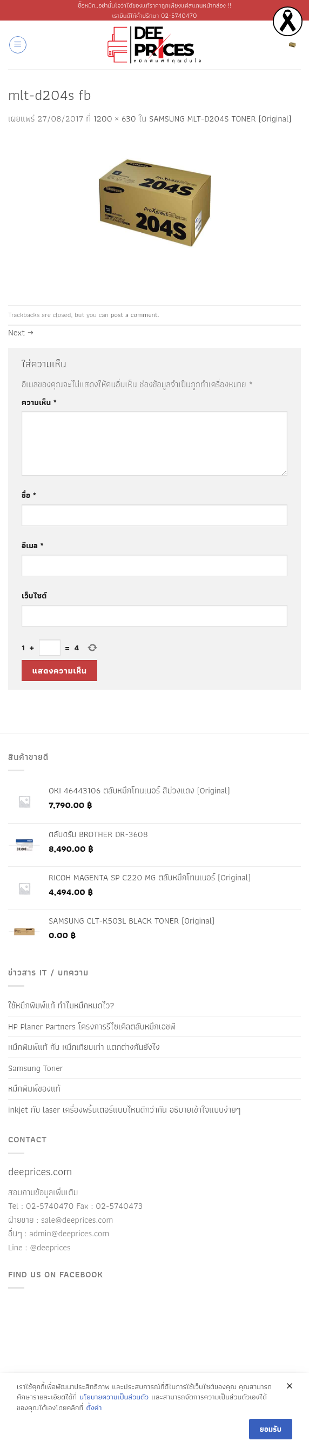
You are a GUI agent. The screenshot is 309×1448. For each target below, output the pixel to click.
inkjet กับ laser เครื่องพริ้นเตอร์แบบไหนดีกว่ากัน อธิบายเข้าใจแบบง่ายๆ (124, 1109)
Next (20, 332)
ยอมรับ (270, 1429)
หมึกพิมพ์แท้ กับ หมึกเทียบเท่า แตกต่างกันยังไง (84, 1047)
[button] (17, 44)
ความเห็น (39, 402)
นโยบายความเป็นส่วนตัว (114, 1397)
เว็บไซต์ (34, 595)
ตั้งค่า (94, 1408)
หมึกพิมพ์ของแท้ (34, 1088)
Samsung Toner (35, 1068)
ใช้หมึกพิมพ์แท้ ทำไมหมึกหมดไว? (61, 1005)
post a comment (134, 314)
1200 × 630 (114, 118)
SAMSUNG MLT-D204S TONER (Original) (220, 118)
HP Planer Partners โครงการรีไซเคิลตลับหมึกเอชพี (92, 1026)
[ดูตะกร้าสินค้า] (292, 45)
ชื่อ (29, 495)
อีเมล (33, 545)
